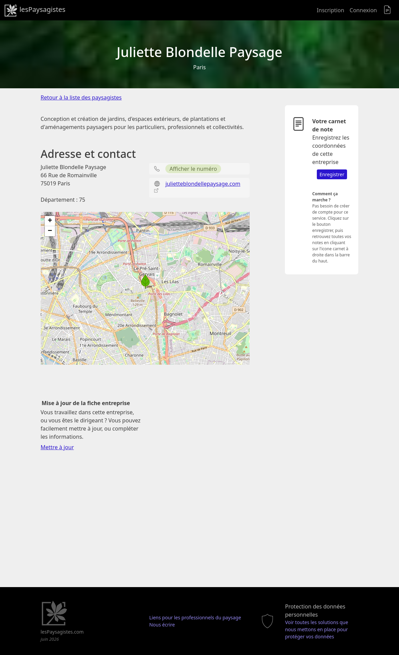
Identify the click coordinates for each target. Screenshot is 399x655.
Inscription (330, 10)
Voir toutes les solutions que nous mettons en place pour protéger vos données (316, 629)
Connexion (363, 10)
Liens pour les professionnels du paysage (195, 617)
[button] (145, 281)
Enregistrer (332, 174)
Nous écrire (162, 624)
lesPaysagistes (35, 10)
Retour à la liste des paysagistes (81, 97)
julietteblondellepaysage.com (202, 183)
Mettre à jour (57, 447)
